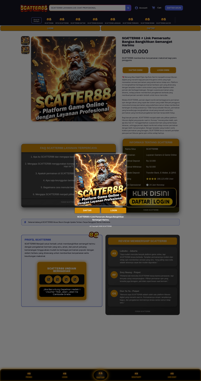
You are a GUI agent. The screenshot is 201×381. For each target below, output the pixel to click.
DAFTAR (87, 210)
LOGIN (113, 210)
